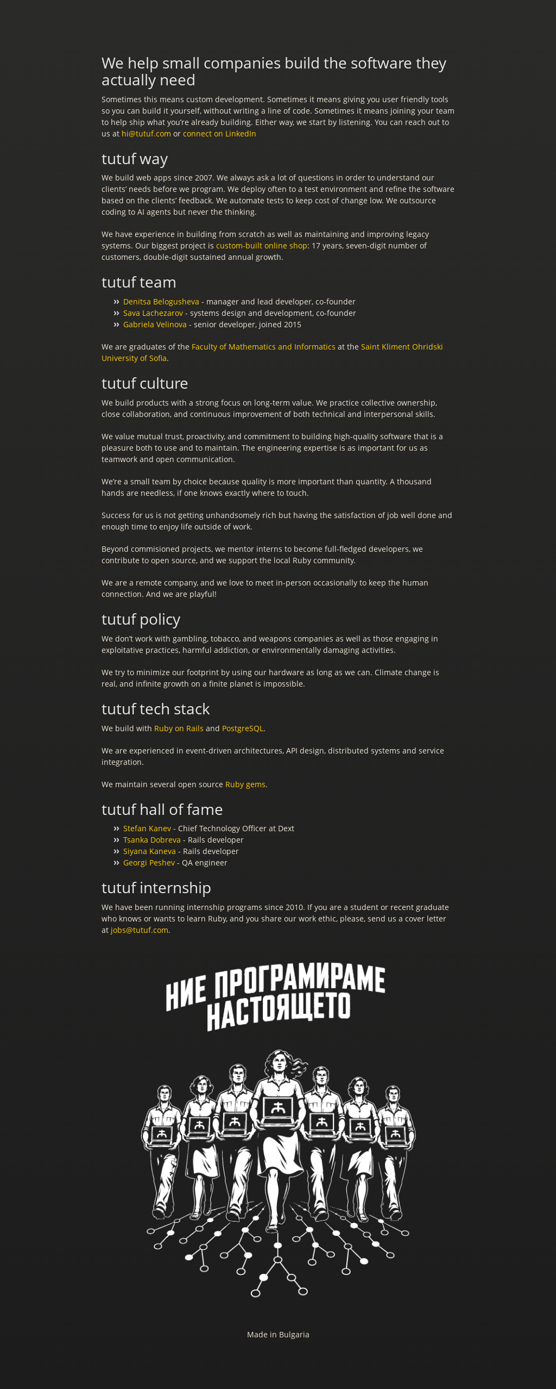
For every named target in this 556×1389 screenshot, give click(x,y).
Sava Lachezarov (153, 313)
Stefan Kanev (147, 828)
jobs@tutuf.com (139, 930)
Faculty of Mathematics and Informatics (264, 346)
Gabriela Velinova (155, 324)
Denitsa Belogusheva (161, 301)
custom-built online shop (261, 245)
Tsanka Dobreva (152, 839)
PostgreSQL (242, 728)
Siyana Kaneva (149, 851)
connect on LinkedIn (219, 133)
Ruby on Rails (179, 728)
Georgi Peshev (149, 862)
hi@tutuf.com (146, 133)
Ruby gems (245, 784)
